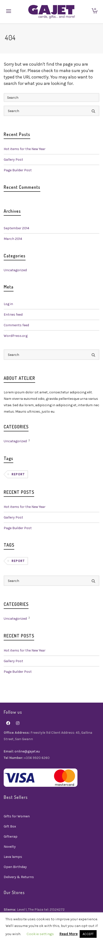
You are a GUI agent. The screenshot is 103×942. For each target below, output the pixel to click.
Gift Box (10, 826)
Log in (8, 304)
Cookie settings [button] (40, 934)
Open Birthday (15, 867)
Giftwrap (10, 836)
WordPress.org (16, 336)
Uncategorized (15, 270)
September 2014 (16, 228)
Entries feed (13, 314)
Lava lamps (13, 857)
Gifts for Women (17, 816)
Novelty (10, 847)
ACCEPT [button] (88, 934)
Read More (68, 934)
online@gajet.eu (27, 751)
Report (18, 474)
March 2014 (13, 239)
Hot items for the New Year (24, 149)
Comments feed (16, 325)
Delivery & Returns (19, 877)
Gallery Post (13, 159)
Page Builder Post (18, 170)
